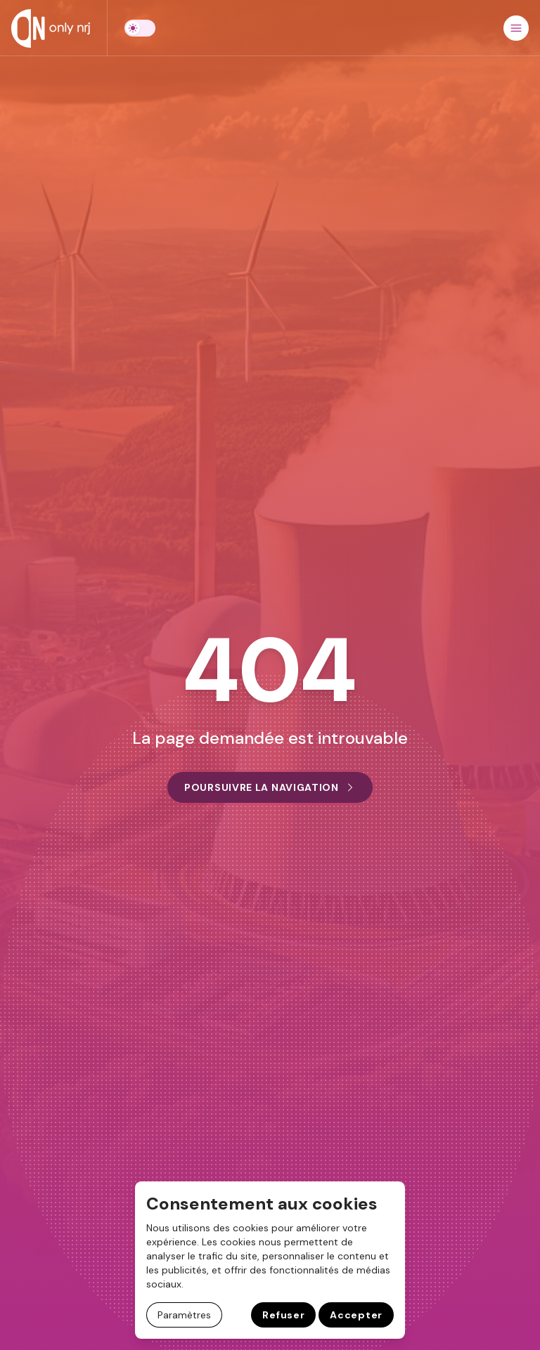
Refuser (283, 1315)
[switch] (139, 28)
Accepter (356, 1315)
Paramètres (184, 1315)
